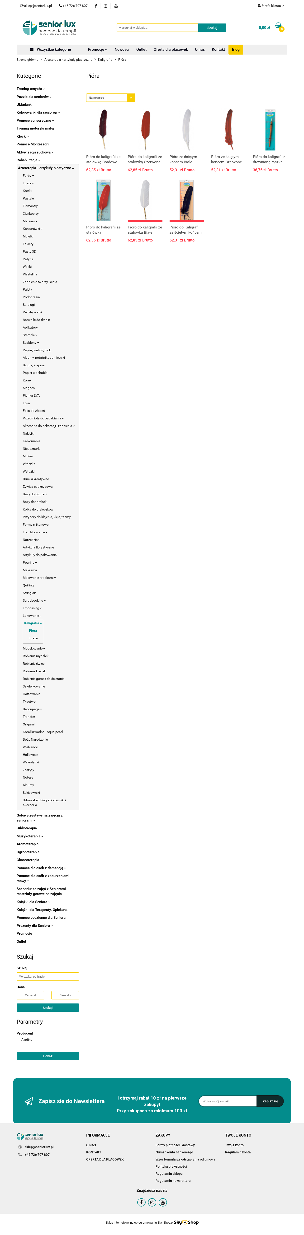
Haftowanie (31, 694)
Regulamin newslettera (173, 1181)
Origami (28, 724)
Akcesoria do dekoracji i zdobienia (49, 426)
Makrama (30, 570)
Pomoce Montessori (33, 144)
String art (30, 593)
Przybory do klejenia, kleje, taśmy (47, 517)
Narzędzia (31, 540)
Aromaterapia (27, 844)
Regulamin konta (238, 1152)
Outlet (141, 49)
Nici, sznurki (31, 448)
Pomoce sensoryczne (35, 120)
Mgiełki (28, 236)
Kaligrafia (33, 623)
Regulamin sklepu (169, 1173)
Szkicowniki (31, 792)
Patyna (28, 259)
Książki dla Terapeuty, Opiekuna (42, 910)
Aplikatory (30, 327)
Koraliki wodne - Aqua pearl (43, 732)
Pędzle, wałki (32, 312)
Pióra (33, 630)
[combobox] (110, 97)
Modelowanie (34, 648)
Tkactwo (29, 701)
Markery (30, 221)
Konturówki (33, 229)
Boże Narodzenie (35, 739)
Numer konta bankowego (174, 1152)
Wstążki (28, 471)
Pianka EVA (31, 395)
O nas (200, 49)
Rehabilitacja (28, 160)
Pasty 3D (29, 251)
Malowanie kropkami (39, 578)
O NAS (91, 1145)
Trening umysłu (31, 89)
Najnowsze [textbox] (96, 97)
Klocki (23, 136)
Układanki (25, 104)
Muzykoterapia (30, 836)
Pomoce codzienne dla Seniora (41, 917)
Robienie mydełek (35, 656)
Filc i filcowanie (35, 532)
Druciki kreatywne (36, 479)
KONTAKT (93, 1152)
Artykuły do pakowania (40, 555)
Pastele (28, 198)
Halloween (30, 755)
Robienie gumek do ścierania (44, 679)
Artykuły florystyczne (38, 547)
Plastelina (30, 274)
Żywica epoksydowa (38, 486)
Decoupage (32, 709)
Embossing (32, 608)
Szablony (31, 342)
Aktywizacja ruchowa (35, 152)
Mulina (28, 456)
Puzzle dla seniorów (34, 97)
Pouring (30, 562)
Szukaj (48, 1008)
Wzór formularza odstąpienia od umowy (185, 1159)
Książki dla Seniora (33, 902)
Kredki (27, 191)
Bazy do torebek (35, 502)
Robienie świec (33, 663)
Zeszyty (28, 770)
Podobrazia (31, 297)
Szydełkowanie (34, 686)
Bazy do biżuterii (35, 494)
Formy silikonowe (35, 524)
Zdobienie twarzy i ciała (40, 282)
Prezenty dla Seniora (35, 926)
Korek (27, 380)
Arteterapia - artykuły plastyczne (46, 168)
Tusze (28, 183)
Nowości (122, 49)
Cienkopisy (31, 213)
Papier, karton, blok (37, 350)
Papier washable (35, 373)
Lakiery (28, 244)
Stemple (30, 335)
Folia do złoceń (34, 411)
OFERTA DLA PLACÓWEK (105, 1159)
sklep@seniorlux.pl (39, 1147)
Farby (28, 175)
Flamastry (30, 206)
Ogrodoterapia (28, 852)
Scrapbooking (34, 600)
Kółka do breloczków (38, 509)
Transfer (29, 717)
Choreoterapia (28, 860)
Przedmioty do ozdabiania (43, 418)
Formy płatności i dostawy (175, 1145)
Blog (236, 49)
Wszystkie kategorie (50, 49)
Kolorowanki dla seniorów (38, 112)
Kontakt (218, 49)
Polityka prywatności (171, 1166)
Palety (27, 289)
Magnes (29, 388)
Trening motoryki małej (35, 128)
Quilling (28, 585)
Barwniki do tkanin (36, 320)
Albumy (28, 785)
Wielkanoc (30, 747)
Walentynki (31, 762)
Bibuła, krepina (34, 365)
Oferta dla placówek (171, 49)
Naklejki (28, 433)
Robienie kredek (34, 671)
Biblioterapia (27, 828)
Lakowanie (32, 616)
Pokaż (47, 1056)
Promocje (98, 49)
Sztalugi (29, 304)
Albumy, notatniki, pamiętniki (44, 357)
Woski (27, 267)
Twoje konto (234, 1145)
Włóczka (29, 464)
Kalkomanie (31, 441)
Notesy (28, 777)
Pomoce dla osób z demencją (41, 868)
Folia (26, 403)
